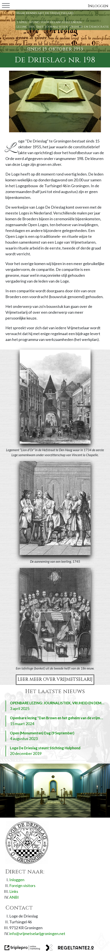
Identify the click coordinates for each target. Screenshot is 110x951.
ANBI (14, 897)
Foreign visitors (22, 885)
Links (13, 891)
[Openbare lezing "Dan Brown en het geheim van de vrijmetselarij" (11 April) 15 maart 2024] (54, 720)
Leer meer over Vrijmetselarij (55, 679)
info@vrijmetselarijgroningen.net (37, 933)
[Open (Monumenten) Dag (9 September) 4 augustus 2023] (54, 736)
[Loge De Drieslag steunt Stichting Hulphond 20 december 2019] (54, 750)
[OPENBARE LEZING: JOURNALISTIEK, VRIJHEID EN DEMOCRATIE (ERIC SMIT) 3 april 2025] (54, 705)
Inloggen (98, 6)
